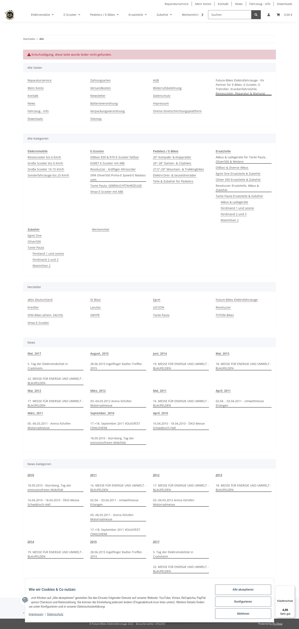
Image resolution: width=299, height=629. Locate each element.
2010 (30, 475)
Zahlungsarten (100, 80)
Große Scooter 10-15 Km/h (46, 169)
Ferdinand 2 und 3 (233, 214)
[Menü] (292, 588)
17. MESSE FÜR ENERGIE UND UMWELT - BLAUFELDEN (55, 403)
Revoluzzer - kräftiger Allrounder (113, 169)
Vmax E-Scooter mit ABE (106, 192)
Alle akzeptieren (239, 592)
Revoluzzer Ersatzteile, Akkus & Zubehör (237, 188)
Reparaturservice (177, 4)
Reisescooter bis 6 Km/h (44, 157)
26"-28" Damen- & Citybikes (172, 163)
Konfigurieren (240, 603)
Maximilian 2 (230, 220)
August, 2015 (99, 353)
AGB (156, 80)
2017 (156, 542)
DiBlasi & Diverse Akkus (232, 168)
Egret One (35, 235)
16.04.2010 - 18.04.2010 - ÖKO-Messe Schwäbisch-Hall (179, 425)
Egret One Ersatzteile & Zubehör (238, 174)
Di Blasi (95, 300)
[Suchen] (229, 14)
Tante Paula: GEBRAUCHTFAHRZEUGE (116, 186)
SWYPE (95, 315)
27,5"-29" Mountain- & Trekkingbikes (178, 169)
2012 (156, 475)
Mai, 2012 (34, 391)
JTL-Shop (277, 623)
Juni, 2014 (160, 353)
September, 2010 (102, 413)
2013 (219, 475)
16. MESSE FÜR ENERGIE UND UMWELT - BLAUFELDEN (181, 403)
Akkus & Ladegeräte (234, 202)
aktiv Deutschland (40, 300)
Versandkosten (100, 88)
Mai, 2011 (160, 391)
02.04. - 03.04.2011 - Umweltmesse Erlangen (240, 403)
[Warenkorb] (284, 14)
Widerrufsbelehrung (167, 88)
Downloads (284, 4)
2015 (93, 542)
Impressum (39, 616)
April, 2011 (223, 391)
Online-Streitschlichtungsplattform (177, 111)
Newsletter (97, 96)
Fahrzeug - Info (259, 4)
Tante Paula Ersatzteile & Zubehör (239, 196)
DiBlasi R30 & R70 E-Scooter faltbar (114, 157)
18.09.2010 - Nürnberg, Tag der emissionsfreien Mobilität (112, 440)
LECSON (158, 307)
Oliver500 (34, 241)
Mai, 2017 (34, 353)
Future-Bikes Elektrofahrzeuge (237, 300)
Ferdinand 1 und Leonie (237, 208)
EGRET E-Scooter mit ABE (107, 163)
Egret (156, 300)
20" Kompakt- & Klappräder (172, 157)
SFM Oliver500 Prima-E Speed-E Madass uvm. (118, 177)
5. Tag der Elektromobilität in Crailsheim (48, 366)
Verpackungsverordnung (107, 111)
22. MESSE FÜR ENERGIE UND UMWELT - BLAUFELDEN (55, 381)
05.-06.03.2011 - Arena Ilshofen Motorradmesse (49, 425)
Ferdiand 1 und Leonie (48, 254)
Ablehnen (240, 614)
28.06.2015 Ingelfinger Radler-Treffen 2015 (116, 366)
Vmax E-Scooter (38, 323)
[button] (268, 14)
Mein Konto (203, 4)
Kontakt (223, 4)
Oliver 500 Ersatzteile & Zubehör (238, 180)
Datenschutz (58, 616)
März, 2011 (35, 413)
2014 (30, 542)
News (239, 4)
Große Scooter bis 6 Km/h (45, 163)
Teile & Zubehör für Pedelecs (173, 181)
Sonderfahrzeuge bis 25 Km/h (48, 175)
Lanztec (95, 307)
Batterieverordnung (104, 103)
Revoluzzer (223, 307)
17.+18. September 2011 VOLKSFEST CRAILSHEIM (115, 425)
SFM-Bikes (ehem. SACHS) (45, 315)
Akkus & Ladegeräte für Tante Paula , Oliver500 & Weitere (241, 159)
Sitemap (96, 119)
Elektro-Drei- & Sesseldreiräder (174, 175)
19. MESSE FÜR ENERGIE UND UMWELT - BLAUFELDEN (181, 366)
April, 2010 (160, 413)
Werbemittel (100, 229)
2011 (93, 475)
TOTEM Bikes (225, 315)
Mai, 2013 (222, 353)
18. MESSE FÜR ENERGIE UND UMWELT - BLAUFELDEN (243, 366)
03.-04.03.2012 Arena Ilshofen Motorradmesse (111, 403)
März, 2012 (98, 391)
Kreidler (33, 307)
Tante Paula (36, 247)
